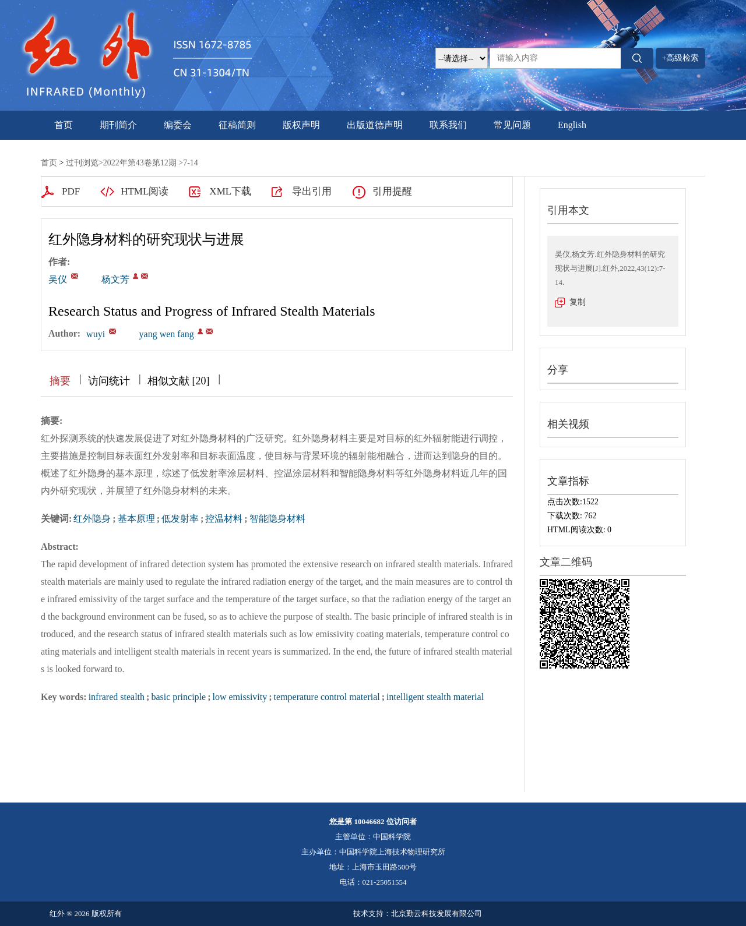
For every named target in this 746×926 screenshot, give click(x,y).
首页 (63, 125)
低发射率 (180, 519)
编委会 (178, 125)
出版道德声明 (375, 125)
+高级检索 (680, 58)
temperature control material (327, 697)
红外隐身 (92, 519)
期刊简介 (118, 125)
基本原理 (136, 519)
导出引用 (312, 191)
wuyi (95, 334)
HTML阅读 (144, 191)
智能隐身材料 (277, 519)
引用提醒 (392, 191)
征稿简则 (237, 125)
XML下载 (230, 191)
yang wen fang (166, 334)
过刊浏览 (82, 162)
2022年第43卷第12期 (140, 162)
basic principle (178, 697)
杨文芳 (115, 279)
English (572, 125)
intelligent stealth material (435, 697)
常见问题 (512, 125)
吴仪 (57, 279)
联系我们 (448, 125)
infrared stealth (117, 697)
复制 (577, 302)
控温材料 (223, 519)
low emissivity (239, 697)
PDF (71, 191)
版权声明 (301, 125)
